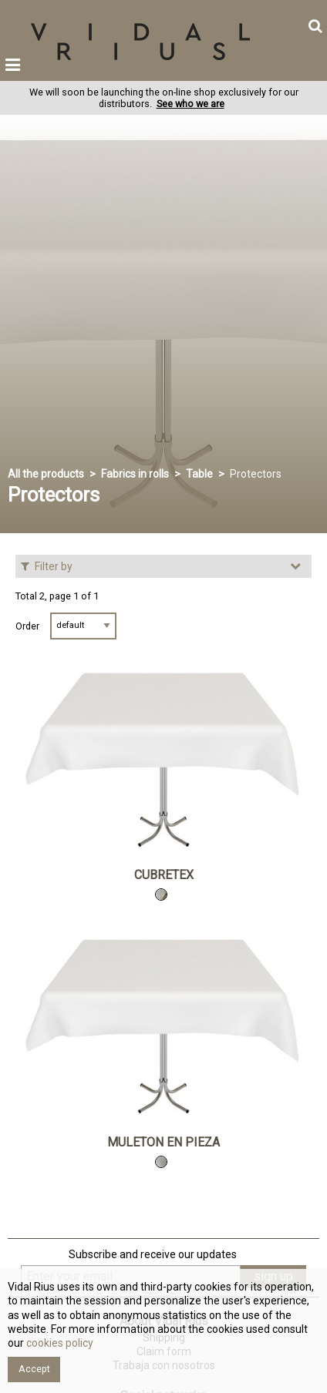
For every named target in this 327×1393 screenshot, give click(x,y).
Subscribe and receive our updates (153, 1254)
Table (199, 474)
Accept (34, 1369)
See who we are (190, 103)
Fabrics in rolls (135, 474)
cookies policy (58, 1343)
